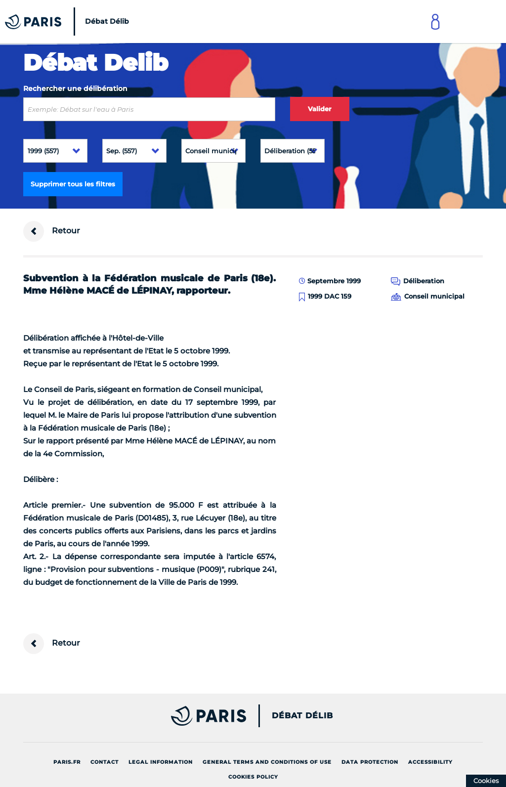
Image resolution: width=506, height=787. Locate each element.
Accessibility (430, 762)
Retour (51, 231)
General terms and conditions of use (267, 762)
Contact (104, 762)
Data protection (369, 762)
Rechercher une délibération (75, 88)
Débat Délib (302, 715)
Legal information (160, 762)
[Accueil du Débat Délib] (69, 21)
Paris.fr (67, 762)
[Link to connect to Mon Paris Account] (435, 21)
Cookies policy (253, 777)
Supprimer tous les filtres (73, 184)
